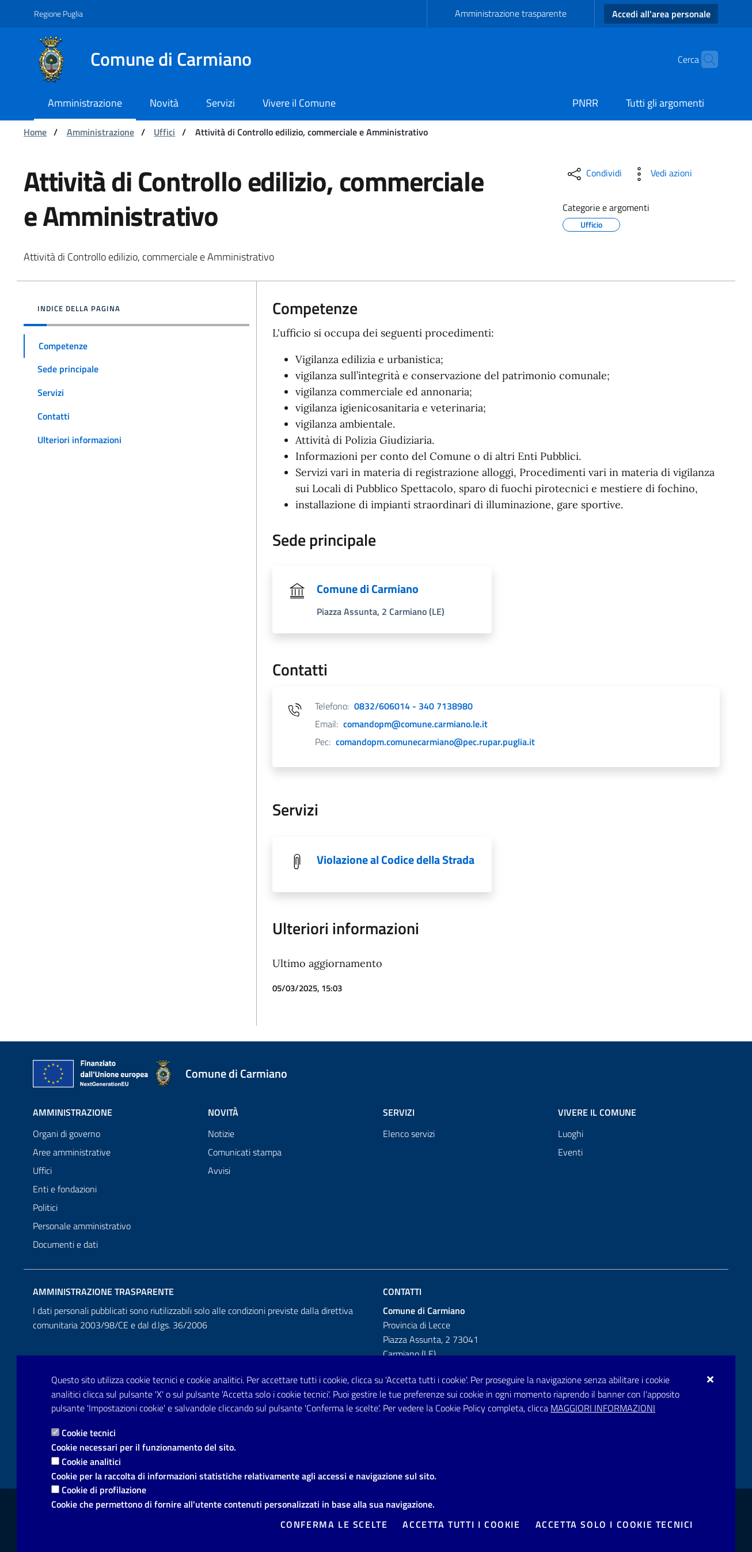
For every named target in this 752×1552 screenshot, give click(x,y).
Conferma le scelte (334, 1524)
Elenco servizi (409, 1134)
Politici (45, 1207)
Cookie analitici (91, 1461)
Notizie (221, 1134)
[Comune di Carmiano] (149, 59)
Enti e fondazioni (65, 1189)
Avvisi (219, 1170)
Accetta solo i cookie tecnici (614, 1524)
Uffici (164, 132)
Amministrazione (100, 132)
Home (35, 132)
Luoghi (570, 1134)
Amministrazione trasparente (511, 13)
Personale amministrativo (82, 1226)
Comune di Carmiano (368, 589)
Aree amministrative (72, 1152)
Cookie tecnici (89, 1433)
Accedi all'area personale (661, 14)
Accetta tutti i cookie (461, 1524)
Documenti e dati (65, 1244)
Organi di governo (66, 1134)
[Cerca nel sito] (704, 59)
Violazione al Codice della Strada (395, 859)
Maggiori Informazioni (602, 1408)
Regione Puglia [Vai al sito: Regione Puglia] (58, 13)
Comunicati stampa (245, 1152)
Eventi (570, 1152)
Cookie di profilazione (104, 1490)
